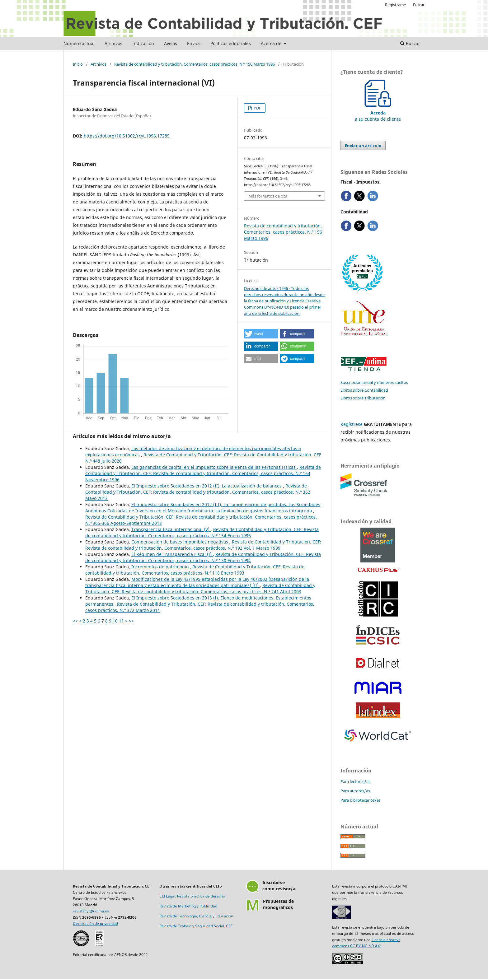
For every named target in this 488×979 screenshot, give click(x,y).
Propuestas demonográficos (278, 904)
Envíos (193, 43)
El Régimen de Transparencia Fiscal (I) (172, 554)
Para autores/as (355, 791)
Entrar (419, 4)
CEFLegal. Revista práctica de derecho (192, 896)
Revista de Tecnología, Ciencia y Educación (196, 916)
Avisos (170, 43)
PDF (257, 108)
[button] (261, 333)
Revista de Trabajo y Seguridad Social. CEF (195, 926)
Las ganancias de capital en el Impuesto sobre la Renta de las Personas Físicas (214, 467)
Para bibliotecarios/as (360, 800)
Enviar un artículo (363, 145)
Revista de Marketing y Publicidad (188, 906)
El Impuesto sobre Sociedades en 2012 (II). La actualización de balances (207, 486)
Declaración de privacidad (95, 923)
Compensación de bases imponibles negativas (180, 542)
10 (115, 621)
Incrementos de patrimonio (160, 567)
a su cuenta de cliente (378, 113)
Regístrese (351, 424)
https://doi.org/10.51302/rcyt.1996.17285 (127, 136)
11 (121, 621)
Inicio (78, 64)
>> (131, 621)
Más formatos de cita (267, 196)
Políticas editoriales (230, 43)
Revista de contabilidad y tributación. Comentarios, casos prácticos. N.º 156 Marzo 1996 (194, 64)
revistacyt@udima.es (91, 911)
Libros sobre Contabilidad (364, 390)
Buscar (410, 43)
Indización (143, 43)
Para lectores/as (355, 781)
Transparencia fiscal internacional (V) (171, 529)
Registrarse (395, 4)
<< (75, 621)
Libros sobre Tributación (363, 398)
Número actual (79, 43)
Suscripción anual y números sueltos (374, 382)
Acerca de (272, 43)
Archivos (113, 43)
